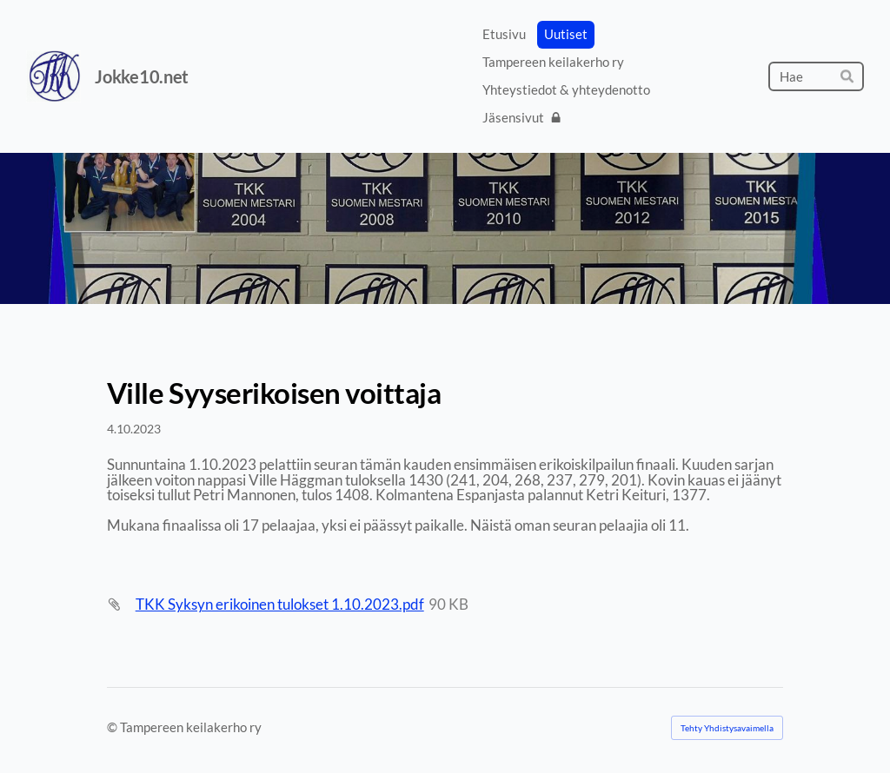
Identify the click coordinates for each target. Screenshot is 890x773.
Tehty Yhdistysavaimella (727, 728)
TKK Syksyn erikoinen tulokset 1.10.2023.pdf (280, 604)
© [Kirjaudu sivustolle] (113, 727)
